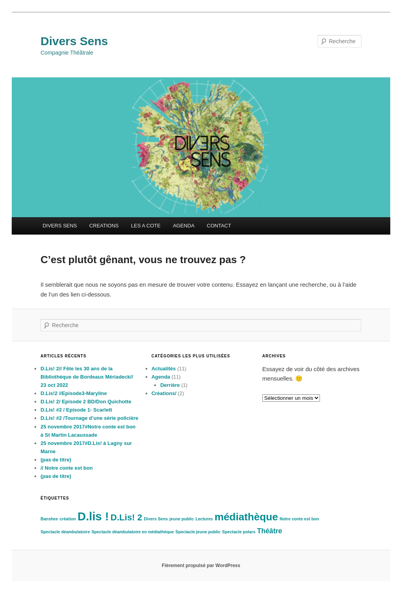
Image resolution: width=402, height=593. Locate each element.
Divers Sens (74, 41)
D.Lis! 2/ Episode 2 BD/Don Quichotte (85, 401)
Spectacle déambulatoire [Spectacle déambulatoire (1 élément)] (65, 531)
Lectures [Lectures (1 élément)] (204, 518)
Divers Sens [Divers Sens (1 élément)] (156, 518)
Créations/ (164, 393)
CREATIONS (104, 226)
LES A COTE (146, 226)
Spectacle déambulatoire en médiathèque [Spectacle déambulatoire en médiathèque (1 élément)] (132, 531)
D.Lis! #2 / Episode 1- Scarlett (76, 410)
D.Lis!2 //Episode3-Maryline (73, 393)
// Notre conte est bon (66, 468)
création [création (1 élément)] (68, 518)
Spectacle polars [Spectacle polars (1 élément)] (239, 531)
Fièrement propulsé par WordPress (201, 565)
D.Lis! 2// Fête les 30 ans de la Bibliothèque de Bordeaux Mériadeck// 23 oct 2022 (86, 377)
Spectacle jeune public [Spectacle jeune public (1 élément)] (198, 531)
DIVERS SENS (59, 226)
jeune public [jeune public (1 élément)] (182, 518)
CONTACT (219, 226)
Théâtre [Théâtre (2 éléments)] (269, 531)
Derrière (170, 385)
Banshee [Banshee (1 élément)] (49, 518)
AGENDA (183, 226)
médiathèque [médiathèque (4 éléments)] (246, 517)
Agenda (161, 377)
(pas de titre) (55, 460)
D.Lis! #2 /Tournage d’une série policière (89, 418)
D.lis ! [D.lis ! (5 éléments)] (93, 516)
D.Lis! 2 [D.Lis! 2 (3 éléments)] (127, 517)
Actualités (164, 369)
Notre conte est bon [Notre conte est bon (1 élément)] (299, 518)
